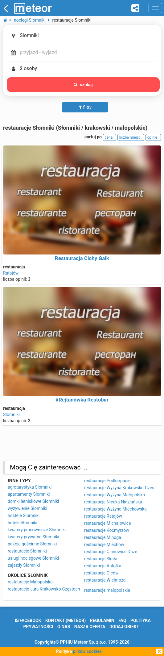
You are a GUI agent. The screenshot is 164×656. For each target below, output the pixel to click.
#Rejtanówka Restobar (82, 400)
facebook (28, 620)
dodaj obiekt (124, 626)
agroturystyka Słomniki (29, 487)
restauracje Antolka (102, 565)
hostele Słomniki (23, 515)
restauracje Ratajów (103, 516)
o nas (63, 626)
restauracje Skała (100, 558)
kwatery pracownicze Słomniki (37, 529)
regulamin (102, 620)
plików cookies (87, 651)
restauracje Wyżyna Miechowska (115, 509)
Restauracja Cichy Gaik (82, 258)
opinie (153, 137)
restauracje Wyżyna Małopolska (114, 494)
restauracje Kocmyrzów (106, 530)
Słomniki (11, 414)
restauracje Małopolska (30, 581)
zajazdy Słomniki (24, 565)
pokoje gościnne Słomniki (32, 543)
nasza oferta (89, 626)
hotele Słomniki (22, 522)
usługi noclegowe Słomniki (33, 558)
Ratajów (10, 273)
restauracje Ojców (101, 572)
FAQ (122, 620)
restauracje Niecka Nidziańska (113, 501)
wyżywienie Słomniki (27, 508)
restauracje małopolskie (107, 590)
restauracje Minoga (102, 537)
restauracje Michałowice (107, 523)
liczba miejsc (130, 137)
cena (110, 137)
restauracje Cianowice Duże (110, 551)
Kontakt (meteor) (65, 620)
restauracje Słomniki (27, 551)
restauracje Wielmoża (104, 580)
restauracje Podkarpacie (107, 480)
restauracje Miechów (104, 544)
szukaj (83, 84)
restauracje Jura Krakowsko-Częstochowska (50, 589)
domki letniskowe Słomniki (33, 501)
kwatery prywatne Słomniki (33, 536)
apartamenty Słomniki (29, 494)
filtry (85, 107)
